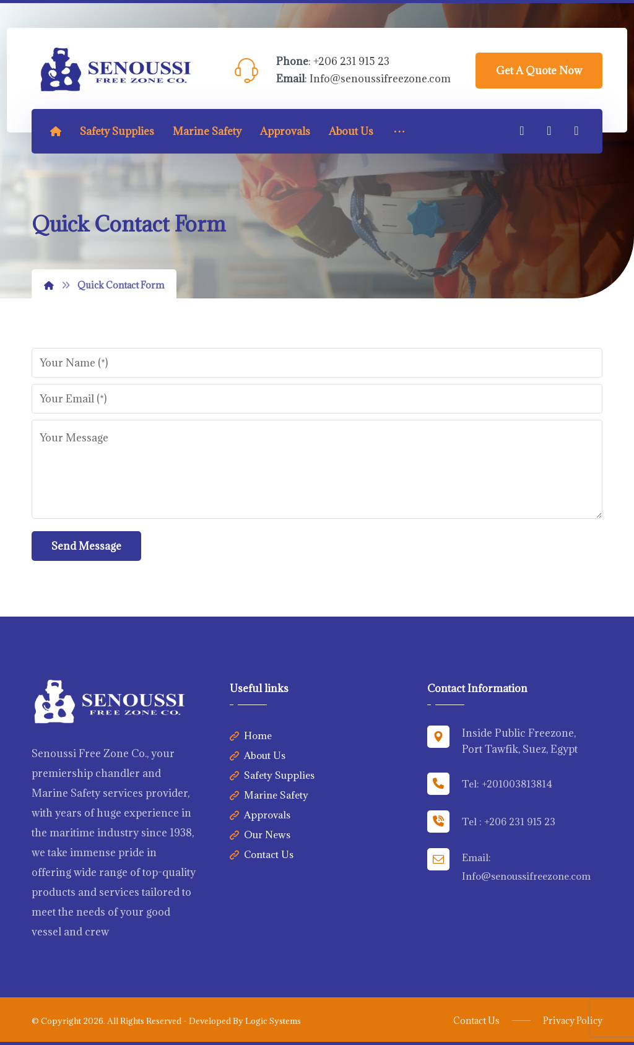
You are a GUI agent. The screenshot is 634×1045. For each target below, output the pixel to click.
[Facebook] (522, 130)
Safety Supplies (272, 775)
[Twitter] (576, 130)
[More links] (399, 131)
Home (251, 735)
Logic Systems (273, 1020)
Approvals (260, 815)
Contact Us (261, 854)
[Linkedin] (549, 130)
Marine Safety (269, 795)
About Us (257, 755)
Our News (260, 834)
